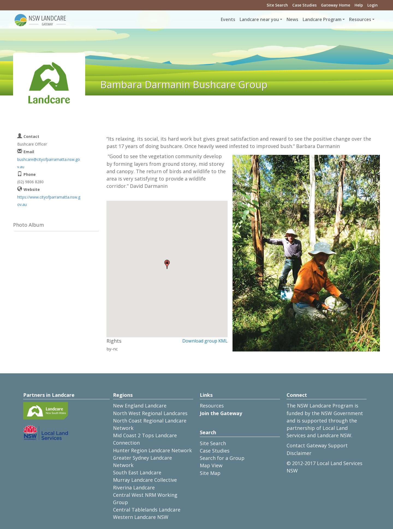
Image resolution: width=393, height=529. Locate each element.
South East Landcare (137, 472)
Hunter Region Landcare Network (152, 450)
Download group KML (205, 341)
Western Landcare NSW (140, 517)
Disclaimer (299, 453)
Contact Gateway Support (317, 445)
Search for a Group (222, 458)
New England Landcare (139, 405)
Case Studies (304, 5)
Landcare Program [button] (322, 19)
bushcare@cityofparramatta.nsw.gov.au (48, 163)
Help (359, 5)
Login (372, 5)
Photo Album (28, 224)
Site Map (210, 473)
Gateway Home (335, 5)
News (292, 19)
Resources (212, 405)
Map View (211, 465)
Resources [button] (360, 19)
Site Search (277, 5)
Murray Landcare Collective (145, 480)
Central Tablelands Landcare (146, 509)
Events (228, 19)
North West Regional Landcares (150, 413)
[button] (167, 264)
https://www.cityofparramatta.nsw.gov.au (48, 200)
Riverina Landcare (134, 487)
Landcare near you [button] (259, 19)
